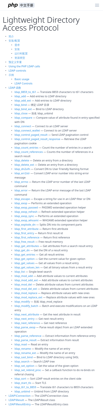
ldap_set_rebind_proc (28, 370)
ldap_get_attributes (27, 246)
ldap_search (22, 361)
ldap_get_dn (22, 250)
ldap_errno (21, 182)
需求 (17, 45)
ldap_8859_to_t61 (25, 92)
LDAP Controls (23, 83)
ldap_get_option (25, 259)
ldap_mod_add (24, 276)
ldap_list (20, 271)
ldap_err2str (22, 173)
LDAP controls (17, 70)
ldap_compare (23, 117)
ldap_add (20, 96)
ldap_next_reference (27, 323)
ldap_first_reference (27, 237)
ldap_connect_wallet (27, 130)
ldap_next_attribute (27, 314)
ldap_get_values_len (27, 267)
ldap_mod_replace (26, 293)
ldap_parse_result (26, 340)
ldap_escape (22, 199)
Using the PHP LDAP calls (24, 66)
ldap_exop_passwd (26, 207)
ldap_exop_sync (24, 216)
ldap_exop (21, 203)
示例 (11, 75)
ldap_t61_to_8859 (25, 387)
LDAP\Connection (20, 396)
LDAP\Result (16, 400)
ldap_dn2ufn (22, 169)
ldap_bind (21, 105)
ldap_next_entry (24, 319)
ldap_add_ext (23, 100)
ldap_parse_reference (28, 336)
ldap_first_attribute (27, 229)
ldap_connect (23, 126)
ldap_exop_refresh (26, 212)
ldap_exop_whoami (26, 220)
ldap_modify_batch (26, 306)
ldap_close (21, 113)
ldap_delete (22, 160)
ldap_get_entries (25, 254)
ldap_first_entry (24, 233)
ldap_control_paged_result (31, 135)
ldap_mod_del (23, 284)
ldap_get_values (24, 263)
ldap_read (21, 344)
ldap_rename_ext (25, 353)
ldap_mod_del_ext (26, 289)
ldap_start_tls (23, 383)
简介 (11, 36)
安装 (17, 49)
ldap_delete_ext (24, 165)
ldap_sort (20, 378)
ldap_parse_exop (25, 327)
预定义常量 (15, 62)
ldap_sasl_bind (24, 357)
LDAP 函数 (15, 88)
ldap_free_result (25, 242)
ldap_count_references (29, 152)
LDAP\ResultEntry (20, 404)
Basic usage (22, 79)
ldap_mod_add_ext (26, 280)
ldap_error (21, 190)
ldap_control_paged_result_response (37, 139)
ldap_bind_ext (23, 109)
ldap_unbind (22, 391)
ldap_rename (23, 348)
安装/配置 (14, 40)
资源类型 (20, 58)
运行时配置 (21, 53)
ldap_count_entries (26, 147)
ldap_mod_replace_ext (28, 297)
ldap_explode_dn (25, 224)
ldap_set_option (24, 366)
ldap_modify (22, 301)
